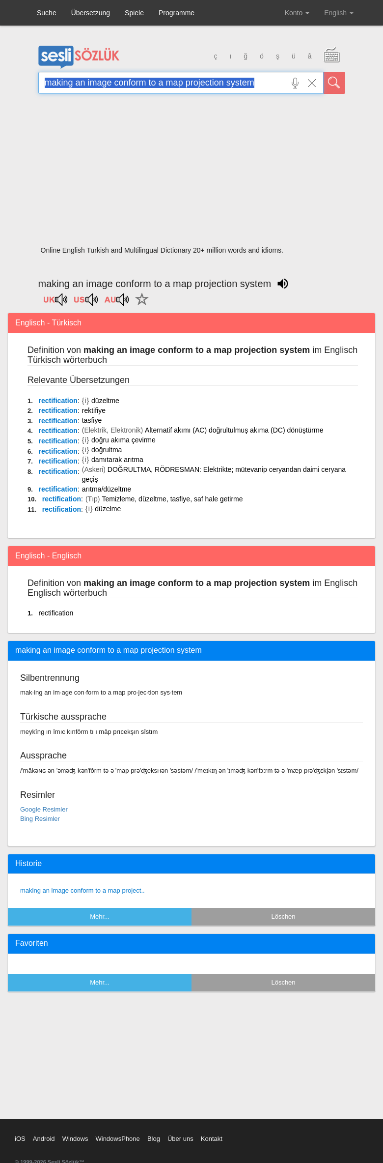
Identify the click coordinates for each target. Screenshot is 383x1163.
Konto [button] (297, 13)
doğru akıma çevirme (123, 440)
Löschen (283, 916)
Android (44, 1138)
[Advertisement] (191, 173)
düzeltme (105, 401)
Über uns (180, 1138)
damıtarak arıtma (117, 460)
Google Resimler (44, 809)
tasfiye (92, 420)
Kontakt (211, 1138)
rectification (57, 401)
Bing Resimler (40, 818)
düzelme (108, 509)
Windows (75, 1138)
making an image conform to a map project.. (82, 890)
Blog (153, 1138)
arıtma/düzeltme (106, 489)
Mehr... (99, 916)
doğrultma (106, 450)
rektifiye (94, 410)
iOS (20, 1138)
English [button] (339, 13)
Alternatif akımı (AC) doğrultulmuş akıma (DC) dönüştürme (234, 430)
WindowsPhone (117, 1138)
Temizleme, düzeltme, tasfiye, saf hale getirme (172, 499)
